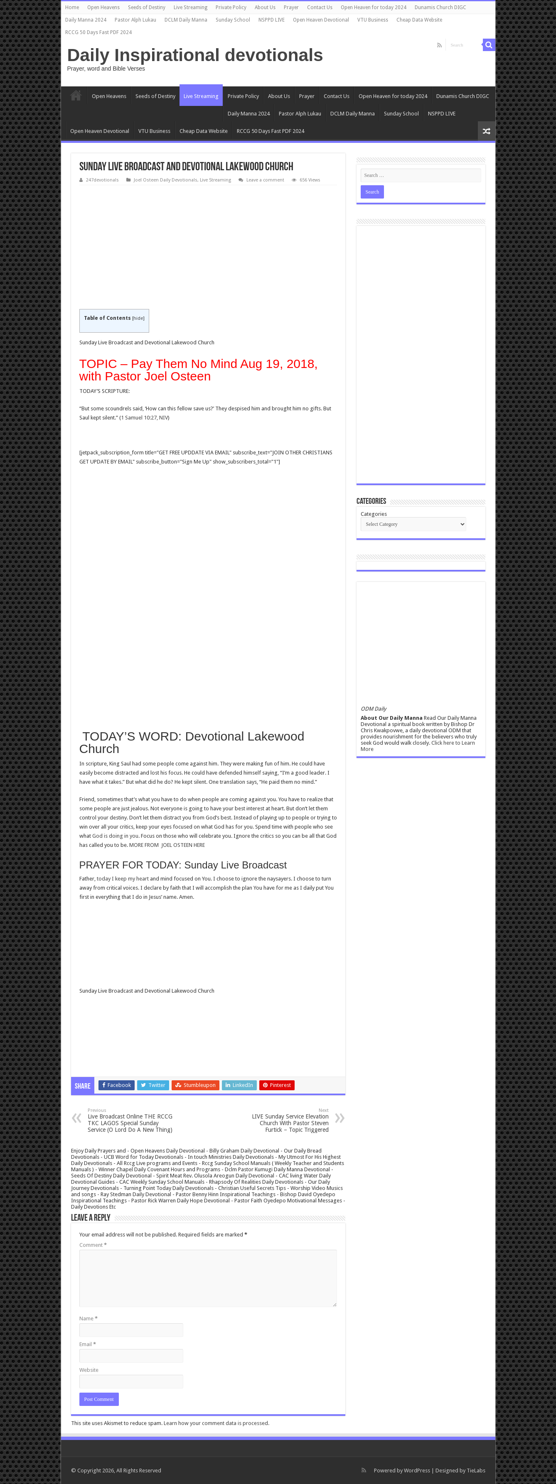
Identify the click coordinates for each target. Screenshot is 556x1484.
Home (72, 7)
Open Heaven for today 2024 (373, 7)
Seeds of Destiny (146, 7)
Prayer (291, 7)
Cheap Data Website (419, 20)
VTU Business (372, 20)
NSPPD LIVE (271, 20)
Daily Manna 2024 (85, 20)
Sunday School (233, 20)
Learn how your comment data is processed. (216, 1423)
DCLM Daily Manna (186, 20)
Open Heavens (103, 7)
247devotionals (102, 180)
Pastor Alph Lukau (135, 20)
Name (88, 1318)
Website (88, 1370)
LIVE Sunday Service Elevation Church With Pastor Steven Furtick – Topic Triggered (286, 1120)
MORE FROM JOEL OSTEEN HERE (167, 845)
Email (87, 1344)
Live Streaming (190, 7)
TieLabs (476, 1470)
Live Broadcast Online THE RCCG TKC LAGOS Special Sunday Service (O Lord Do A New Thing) (130, 1120)
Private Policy (231, 7)
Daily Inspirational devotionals (195, 55)
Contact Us (319, 7)
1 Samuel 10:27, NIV (144, 418)
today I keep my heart (123, 879)
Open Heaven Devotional (321, 20)
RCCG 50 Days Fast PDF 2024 (98, 32)
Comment (93, 1245)
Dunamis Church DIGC (440, 7)
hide (138, 318)
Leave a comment (265, 180)
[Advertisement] (208, 247)
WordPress (417, 1470)
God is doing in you (115, 836)
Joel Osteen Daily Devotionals (165, 180)
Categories (374, 514)
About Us (265, 7)
